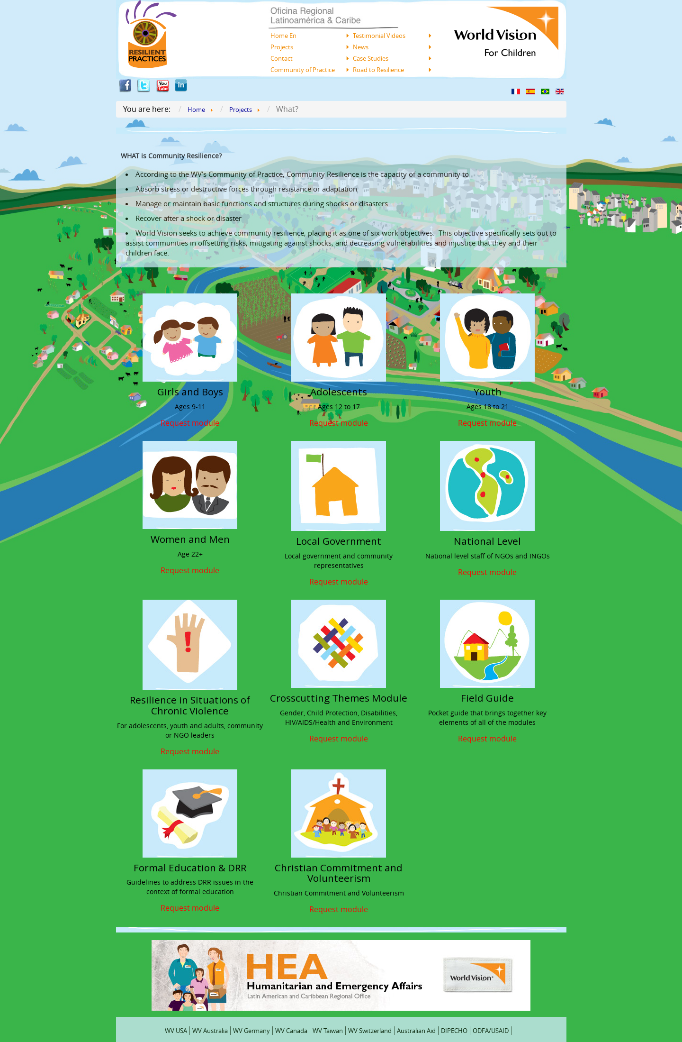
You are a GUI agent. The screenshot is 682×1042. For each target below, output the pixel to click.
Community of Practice (302, 69)
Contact (281, 58)
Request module (190, 422)
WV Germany (251, 1030)
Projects (281, 47)
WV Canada (291, 1030)
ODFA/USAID (491, 1030)
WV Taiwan (328, 1030)
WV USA (176, 1030)
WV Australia (210, 1030)
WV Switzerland (370, 1030)
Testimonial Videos (379, 35)
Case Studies (370, 58)
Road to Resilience (378, 69)
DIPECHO (454, 1030)
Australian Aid (416, 1030)
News (360, 47)
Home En (283, 35)
